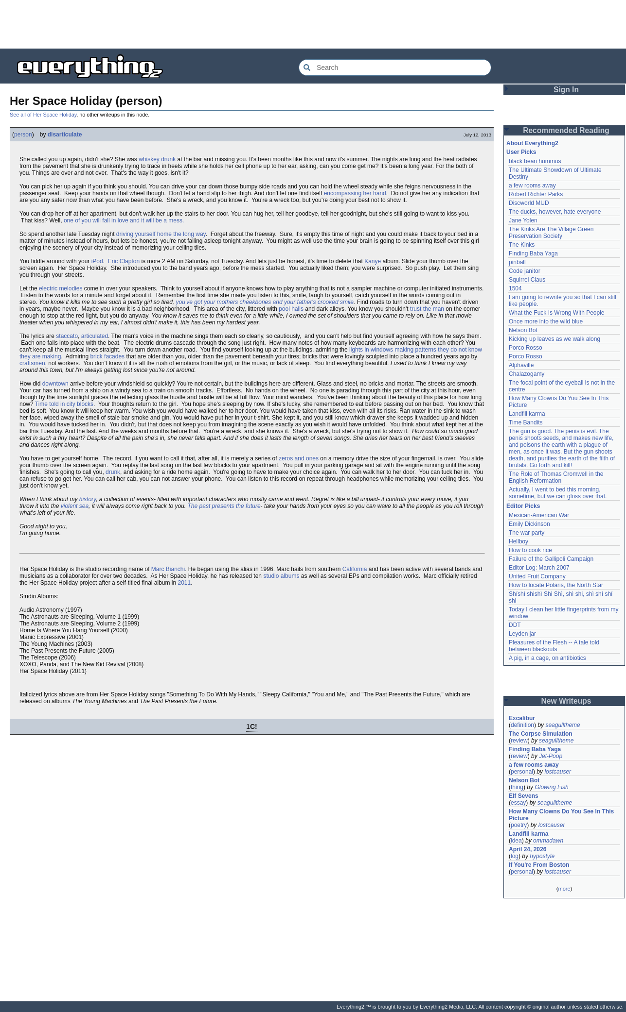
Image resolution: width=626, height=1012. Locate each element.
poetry (519, 825)
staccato (67, 336)
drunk (113, 472)
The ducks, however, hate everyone (555, 211)
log (515, 856)
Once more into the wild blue (546, 321)
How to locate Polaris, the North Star (556, 585)
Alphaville (521, 365)
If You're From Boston (539, 864)
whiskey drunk (157, 159)
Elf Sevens (523, 796)
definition (522, 725)
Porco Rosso (525, 347)
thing (517, 787)
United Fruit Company (537, 576)
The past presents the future (224, 506)
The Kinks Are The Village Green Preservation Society (551, 232)
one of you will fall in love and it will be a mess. (124, 220)
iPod (97, 261)
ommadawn (548, 840)
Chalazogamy (526, 374)
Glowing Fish (551, 787)
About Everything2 (532, 143)
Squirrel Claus (527, 279)
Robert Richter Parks (536, 194)
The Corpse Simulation (540, 733)
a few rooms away (532, 185)
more (564, 889)
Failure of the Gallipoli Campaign (551, 559)
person (23, 134)
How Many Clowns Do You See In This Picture (561, 815)
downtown (55, 383)
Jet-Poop (550, 756)
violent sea (75, 506)
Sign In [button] (566, 89)
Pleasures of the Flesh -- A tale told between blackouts (554, 646)
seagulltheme (562, 725)
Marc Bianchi (168, 569)
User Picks (521, 152)
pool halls (291, 308)
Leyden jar (522, 633)
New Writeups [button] (566, 701)
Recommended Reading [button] (566, 130)
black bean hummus (535, 161)
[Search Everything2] (395, 67)
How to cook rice (530, 550)
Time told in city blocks (64, 404)
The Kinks (522, 244)
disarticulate (65, 134)
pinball (517, 262)
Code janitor (524, 271)
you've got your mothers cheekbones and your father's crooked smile (265, 302)
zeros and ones (299, 458)
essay (518, 802)
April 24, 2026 (527, 849)
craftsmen (32, 363)
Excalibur (522, 718)
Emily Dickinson (529, 524)
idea (516, 840)
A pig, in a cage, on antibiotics (547, 658)
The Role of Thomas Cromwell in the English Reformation (556, 477)
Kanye (372, 261)
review (519, 740)
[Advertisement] (313, 24)
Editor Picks (523, 506)
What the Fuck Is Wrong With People (557, 312)
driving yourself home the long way (161, 234)
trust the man (427, 308)
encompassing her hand (355, 193)
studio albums (281, 576)
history (87, 499)
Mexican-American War (539, 515)
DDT (515, 625)
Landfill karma (527, 413)
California (354, 569)
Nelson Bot (523, 330)
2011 (184, 582)
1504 (515, 288)
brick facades (107, 356)
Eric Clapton (124, 261)
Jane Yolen (523, 220)
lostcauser (557, 771)
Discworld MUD (529, 203)
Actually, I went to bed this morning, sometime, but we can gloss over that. (558, 493)
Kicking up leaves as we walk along (554, 339)
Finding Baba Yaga (533, 253)
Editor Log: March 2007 (539, 567)
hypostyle (542, 856)
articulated (94, 336)
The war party (526, 532)
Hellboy (518, 541)
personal (522, 771)
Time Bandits (526, 422)
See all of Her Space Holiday (43, 115)
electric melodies (60, 288)
